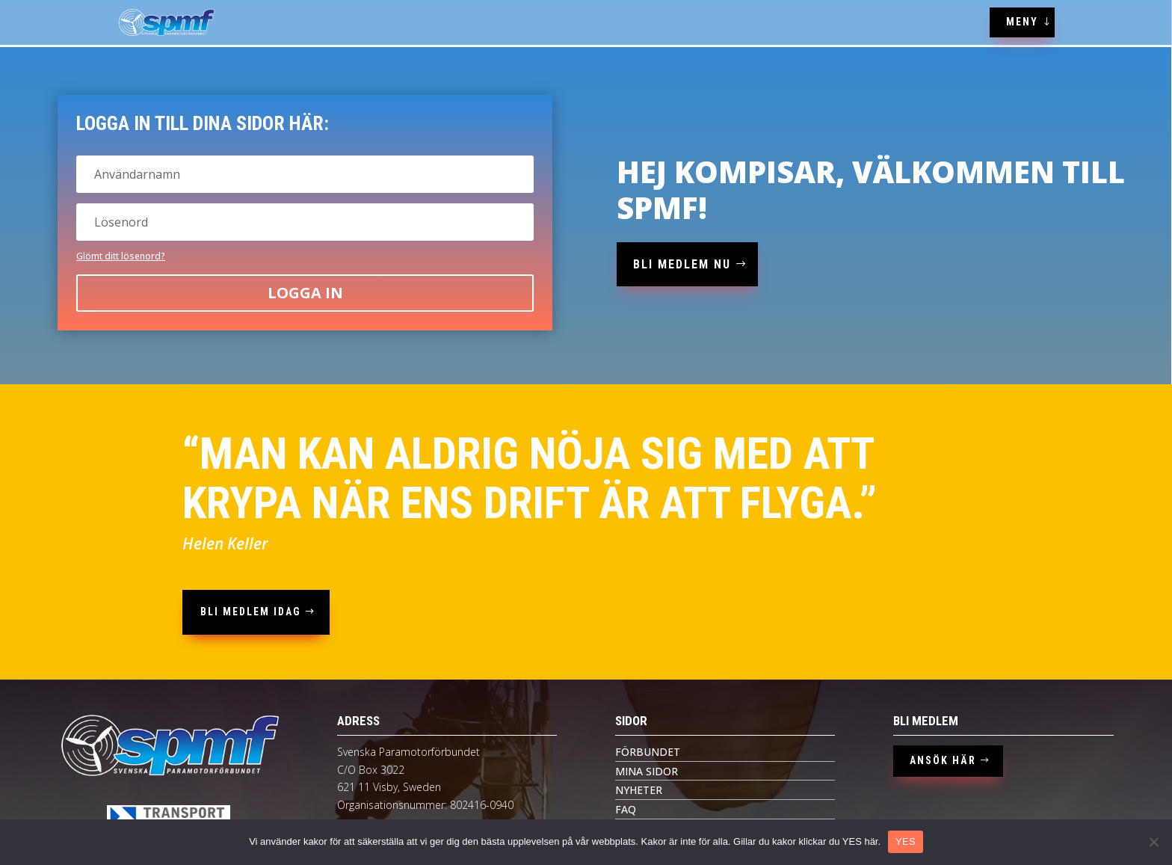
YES (905, 841)
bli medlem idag (250, 612)
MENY (1022, 22)
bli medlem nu (682, 264)
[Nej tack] (1153, 841)
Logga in (305, 293)
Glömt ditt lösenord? (120, 256)
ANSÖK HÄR (943, 760)
